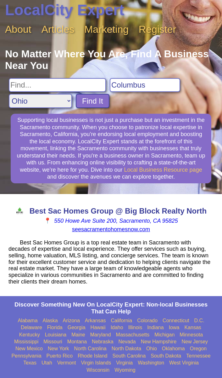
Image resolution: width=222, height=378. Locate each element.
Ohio (151, 348)
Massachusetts (133, 334)
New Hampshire (159, 341)
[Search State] (40, 101)
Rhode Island (92, 355)
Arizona (71, 320)
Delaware (31, 327)
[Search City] (145, 85)
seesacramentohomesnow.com (111, 229)
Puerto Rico (60, 355)
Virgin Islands (96, 362)
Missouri (52, 341)
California (121, 320)
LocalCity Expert (64, 10)
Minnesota (191, 334)
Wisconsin (97, 370)
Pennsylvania (26, 355)
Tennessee (198, 355)
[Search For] (57, 85)
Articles (58, 29)
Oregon (198, 348)
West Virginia (184, 362)
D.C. (199, 320)
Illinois (135, 327)
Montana (77, 341)
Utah (47, 362)
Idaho (117, 327)
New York (58, 348)
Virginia (124, 362)
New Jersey (195, 341)
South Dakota (166, 355)
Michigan (164, 334)
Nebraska (102, 341)
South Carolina (129, 355)
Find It (92, 101)
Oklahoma (173, 348)
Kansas (192, 327)
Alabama (27, 320)
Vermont (66, 362)
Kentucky (29, 334)
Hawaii (98, 327)
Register (157, 29)
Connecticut (176, 320)
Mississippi (26, 341)
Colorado (147, 320)
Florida (55, 327)
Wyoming (125, 370)
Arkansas (95, 320)
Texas (29, 362)
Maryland (100, 334)
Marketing (107, 29)
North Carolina (90, 348)
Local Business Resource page (163, 170)
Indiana (155, 327)
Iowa (174, 327)
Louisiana (56, 334)
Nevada (127, 341)
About (18, 29)
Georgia (77, 327)
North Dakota (126, 348)
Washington (151, 362)
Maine (78, 334)
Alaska (50, 320)
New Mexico (29, 348)
